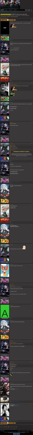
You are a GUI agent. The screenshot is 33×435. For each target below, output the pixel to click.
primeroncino (8, 16)
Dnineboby (5, 416)
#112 (31, 244)
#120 (31, 403)
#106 (31, 122)
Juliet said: (12, 363)
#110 (31, 204)
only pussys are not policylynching (25, 15)
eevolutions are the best (18, 15)
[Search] (32, 10)
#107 (31, 143)
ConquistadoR (5, 34)
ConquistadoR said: (13, 84)
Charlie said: (12, 285)
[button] (7, 10)
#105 (31, 102)
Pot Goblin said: (13, 342)
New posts (1, 11)
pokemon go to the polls (3, 16)
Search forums (5, 11)
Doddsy (5, 115)
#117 (31, 340)
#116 (31, 320)
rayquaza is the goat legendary (14, 16)
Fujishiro (2, 15)
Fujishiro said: (13, 149)
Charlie (5, 277)
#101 (31, 21)
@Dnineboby (16, 405)
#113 (31, 264)
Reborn (5, 55)
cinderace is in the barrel (11, 15)
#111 (31, 224)
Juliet (5, 76)
